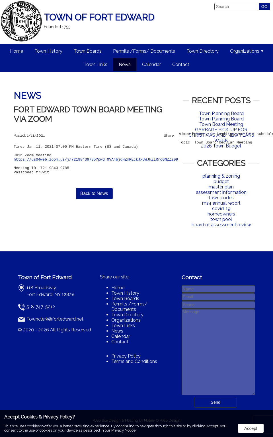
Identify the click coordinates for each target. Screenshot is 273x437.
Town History (48, 51)
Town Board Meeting (221, 124)
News (125, 64)
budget (221, 181)
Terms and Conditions (134, 361)
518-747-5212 (41, 306)
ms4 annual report (221, 203)
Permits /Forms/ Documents (144, 51)
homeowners (221, 214)
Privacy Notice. (123, 430)
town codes (221, 197)
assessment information (221, 192)
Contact (180, 64)
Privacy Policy (126, 356)
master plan (221, 187)
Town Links (95, 64)
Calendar (151, 64)
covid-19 (221, 208)
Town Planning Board (221, 113)
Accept (250, 428)
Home (16, 51)
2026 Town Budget (221, 146)
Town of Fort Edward (45, 277)
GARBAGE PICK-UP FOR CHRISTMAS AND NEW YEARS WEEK (221, 135)
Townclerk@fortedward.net (55, 319)
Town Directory (202, 51)
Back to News (94, 202)
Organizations (246, 51)
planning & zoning (221, 176)
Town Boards (88, 51)
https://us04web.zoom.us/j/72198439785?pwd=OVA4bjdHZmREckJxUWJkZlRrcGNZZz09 (96, 165)
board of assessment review (221, 224)
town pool (221, 219)
